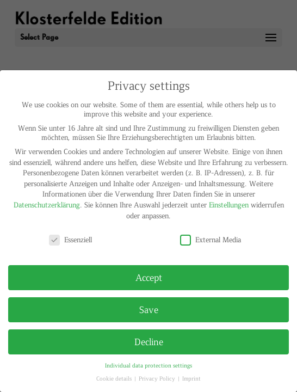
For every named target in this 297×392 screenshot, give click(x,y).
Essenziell (70, 239)
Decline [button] (148, 341)
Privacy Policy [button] (158, 378)
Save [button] (148, 309)
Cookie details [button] (114, 378)
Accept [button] (148, 277)
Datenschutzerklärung (47, 204)
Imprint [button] (191, 378)
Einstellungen (229, 204)
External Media (210, 239)
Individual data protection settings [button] (148, 365)
